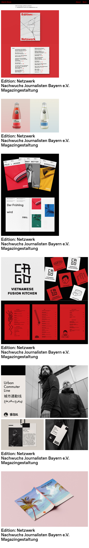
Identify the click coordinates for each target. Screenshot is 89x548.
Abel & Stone (6, 2)
